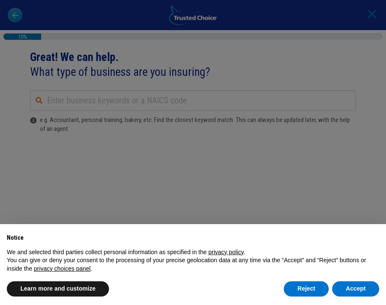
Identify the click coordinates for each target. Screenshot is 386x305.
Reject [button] (306, 288)
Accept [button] (356, 288)
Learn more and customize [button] (57, 288)
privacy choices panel (62, 268)
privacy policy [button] (225, 252)
